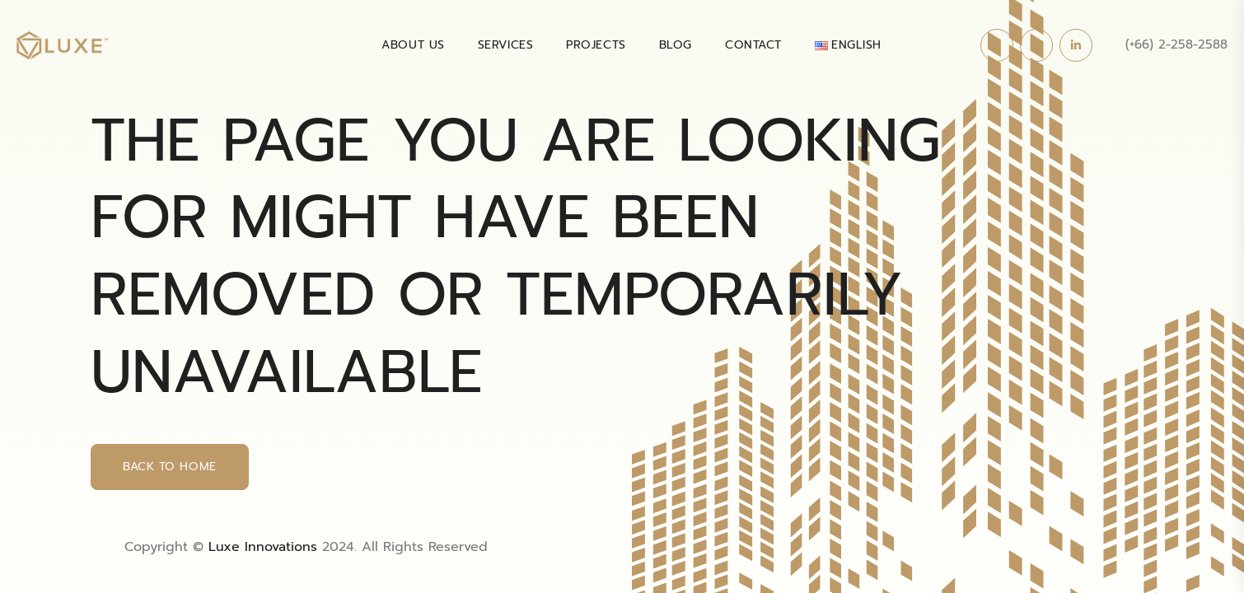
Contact (753, 45)
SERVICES (505, 45)
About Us (412, 45)
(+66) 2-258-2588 (1176, 44)
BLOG (675, 45)
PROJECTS (595, 45)
